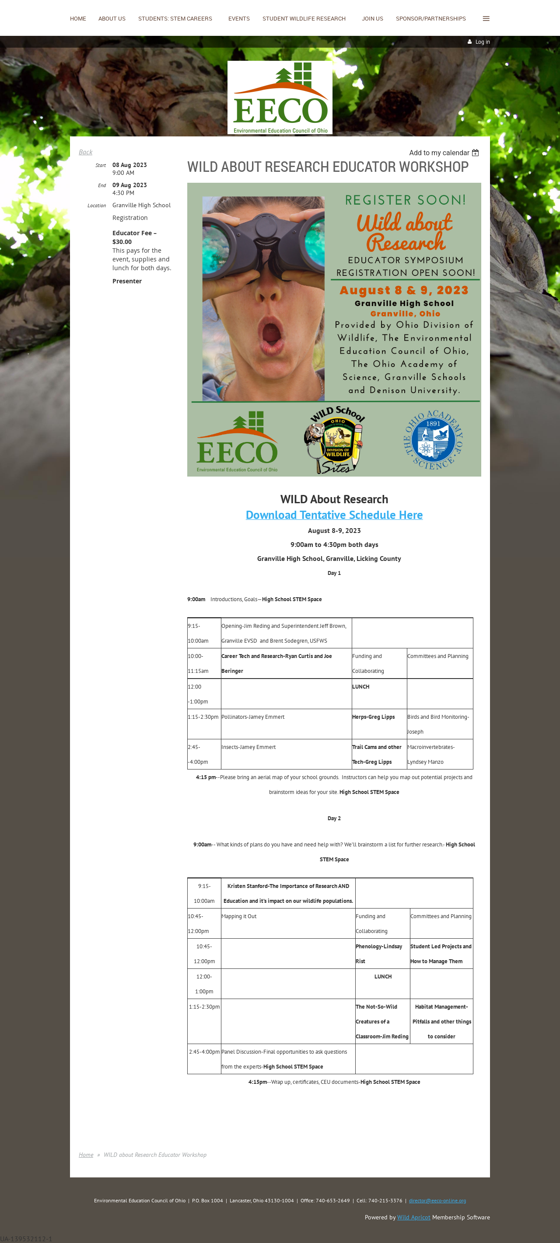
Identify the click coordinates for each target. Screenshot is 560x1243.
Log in (483, 41)
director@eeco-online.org (437, 1200)
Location (97, 205)
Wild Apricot (413, 1217)
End (102, 185)
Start (100, 165)
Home (86, 1155)
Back (85, 151)
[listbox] (445, 152)
